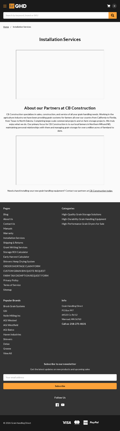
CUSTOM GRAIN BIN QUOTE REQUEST (24, 270)
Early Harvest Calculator (16, 256)
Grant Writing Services (15, 247)
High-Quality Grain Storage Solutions (81, 214)
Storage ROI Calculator (15, 252)
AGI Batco (8, 329)
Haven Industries (12, 334)
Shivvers (7, 339)
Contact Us (9, 223)
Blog (5, 214)
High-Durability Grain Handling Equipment (84, 219)
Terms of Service (12, 285)
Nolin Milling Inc (11, 315)
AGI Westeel (10, 320)
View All (7, 353)
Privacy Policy (10, 280)
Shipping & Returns (13, 242)
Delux (6, 343)
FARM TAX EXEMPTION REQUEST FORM (25, 275)
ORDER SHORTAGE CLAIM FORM (21, 266)
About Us (8, 219)
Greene (7, 348)
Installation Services (14, 237)
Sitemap (7, 289)
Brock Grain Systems (14, 306)
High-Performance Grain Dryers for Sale (83, 223)
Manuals (7, 228)
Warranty (8, 233)
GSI (5, 310)
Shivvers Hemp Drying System (19, 261)
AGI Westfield (10, 325)
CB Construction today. (101, 190)
